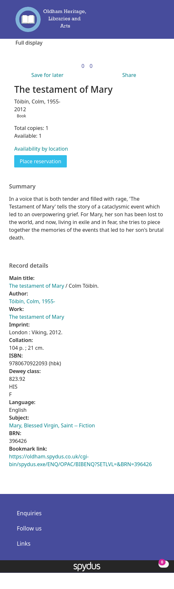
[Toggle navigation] (157, 22)
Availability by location (41, 148)
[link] (82, 66)
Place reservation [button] (43, 161)
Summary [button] (22, 186)
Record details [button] (28, 265)
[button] (148, 22)
